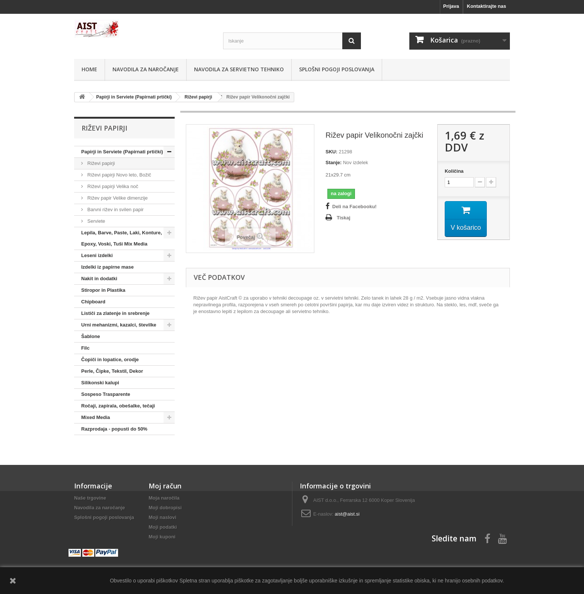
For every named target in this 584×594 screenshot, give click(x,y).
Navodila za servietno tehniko (239, 69)
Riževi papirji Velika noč (112, 186)
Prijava (451, 6)
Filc (85, 348)
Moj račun (165, 485)
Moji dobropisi (165, 507)
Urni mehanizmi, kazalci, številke (118, 325)
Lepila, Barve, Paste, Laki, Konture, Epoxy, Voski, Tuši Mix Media (121, 238)
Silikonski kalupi (100, 382)
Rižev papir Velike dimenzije (116, 198)
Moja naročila (164, 498)
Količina (454, 171)
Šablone (90, 336)
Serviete (95, 221)
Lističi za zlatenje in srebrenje (115, 313)
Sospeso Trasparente (105, 394)
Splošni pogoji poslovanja (336, 69)
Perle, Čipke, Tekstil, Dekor (112, 371)
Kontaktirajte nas (486, 6)
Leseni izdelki (97, 255)
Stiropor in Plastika (103, 290)
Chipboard (93, 301)
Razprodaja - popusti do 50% (114, 429)
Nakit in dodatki (99, 278)
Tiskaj (343, 218)
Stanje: (334, 162)
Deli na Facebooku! (354, 206)
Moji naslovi (162, 517)
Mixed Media (95, 417)
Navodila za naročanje (145, 69)
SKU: (331, 151)
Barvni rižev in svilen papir (115, 209)
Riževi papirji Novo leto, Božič (118, 175)
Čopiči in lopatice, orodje (110, 359)
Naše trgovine (90, 498)
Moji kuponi (162, 537)
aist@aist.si (347, 514)
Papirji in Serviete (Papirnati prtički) (122, 151)
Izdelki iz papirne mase (107, 267)
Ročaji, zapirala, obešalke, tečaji (118, 406)
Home (89, 69)
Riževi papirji (100, 163)
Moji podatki (163, 527)
